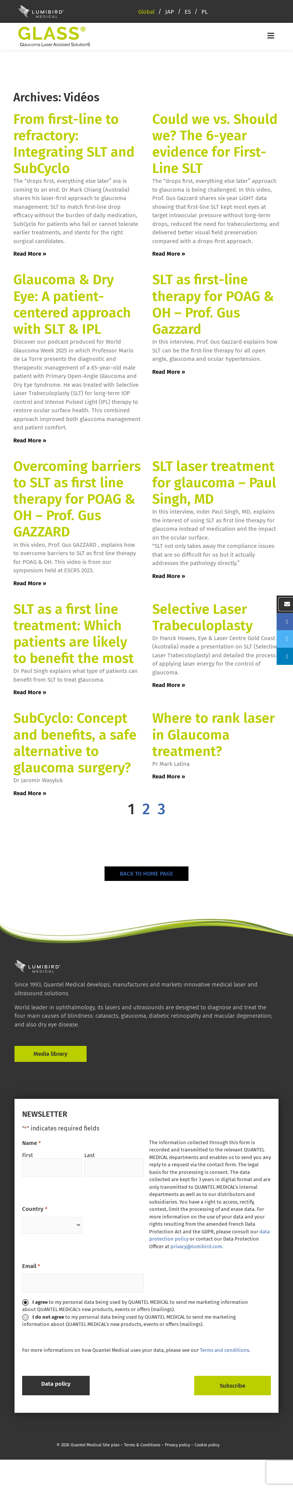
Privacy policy (177, 1441)
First (27, 1155)
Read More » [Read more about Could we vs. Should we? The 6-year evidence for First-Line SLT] (168, 253)
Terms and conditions (224, 1350)
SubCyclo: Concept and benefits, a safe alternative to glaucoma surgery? (75, 743)
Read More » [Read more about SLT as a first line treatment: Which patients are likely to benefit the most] (29, 692)
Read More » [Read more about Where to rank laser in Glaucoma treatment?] (168, 776)
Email (31, 1266)
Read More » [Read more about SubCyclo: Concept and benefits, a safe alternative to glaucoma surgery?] (29, 793)
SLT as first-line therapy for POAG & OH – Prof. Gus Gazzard (213, 304)
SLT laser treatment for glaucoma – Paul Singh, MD (214, 483)
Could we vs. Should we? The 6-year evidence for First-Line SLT (215, 144)
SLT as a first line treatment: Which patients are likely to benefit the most (73, 634)
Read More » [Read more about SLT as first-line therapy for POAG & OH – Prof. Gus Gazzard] (168, 371)
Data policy (56, 1383)
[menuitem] (151, 12)
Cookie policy (207, 1441)
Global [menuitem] (146, 11)
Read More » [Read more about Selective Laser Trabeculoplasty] (168, 685)
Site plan (110, 1441)
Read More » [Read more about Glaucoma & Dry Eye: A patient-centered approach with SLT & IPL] (29, 440)
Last (89, 1155)
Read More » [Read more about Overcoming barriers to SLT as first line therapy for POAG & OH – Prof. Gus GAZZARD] (29, 583)
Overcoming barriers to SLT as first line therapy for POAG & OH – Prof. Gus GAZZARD (77, 499)
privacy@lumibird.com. (197, 1246)
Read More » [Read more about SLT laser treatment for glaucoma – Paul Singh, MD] (168, 576)
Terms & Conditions (142, 1441)
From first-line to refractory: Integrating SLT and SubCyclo (74, 144)
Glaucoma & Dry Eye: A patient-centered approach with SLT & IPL (72, 304)
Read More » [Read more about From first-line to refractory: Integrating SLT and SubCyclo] (29, 253)
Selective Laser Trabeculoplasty (202, 617)
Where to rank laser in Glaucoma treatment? (213, 734)
